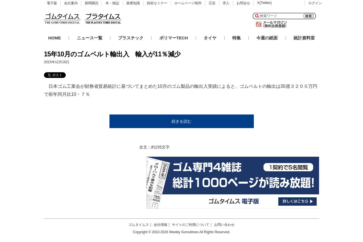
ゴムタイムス (138, 225)
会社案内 (71, 3)
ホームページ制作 (188, 3)
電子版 (52, 3)
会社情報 (160, 225)
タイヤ (210, 37)
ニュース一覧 (89, 37)
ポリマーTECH (173, 37)
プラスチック (130, 37)
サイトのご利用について (190, 225)
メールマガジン (270, 24)
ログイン (315, 3)
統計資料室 (304, 37)
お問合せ (243, 3)
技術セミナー (157, 3)
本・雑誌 (112, 3)
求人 (226, 3)
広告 (212, 3)
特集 (236, 37)
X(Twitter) (264, 3)
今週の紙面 (267, 37)
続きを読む (181, 121)
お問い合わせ (224, 225)
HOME (54, 37)
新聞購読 (91, 3)
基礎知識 (133, 3)
